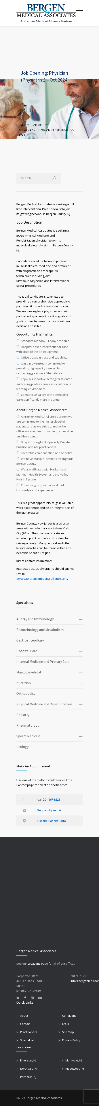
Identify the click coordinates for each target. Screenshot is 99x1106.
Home (20, 125)
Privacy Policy (71, 1040)
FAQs (65, 1024)
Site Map (68, 1032)
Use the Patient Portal (52, 821)
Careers (37, 125)
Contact (25, 1024)
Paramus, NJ (28, 1077)
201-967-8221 (51, 800)
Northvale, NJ (28, 1069)
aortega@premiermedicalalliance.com (41, 579)
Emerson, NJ (28, 1060)
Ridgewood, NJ (74, 1069)
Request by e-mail (49, 810)
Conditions (69, 1016)
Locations (34, 964)
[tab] (49, 619)
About (24, 1016)
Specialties (27, 1040)
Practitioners (28, 1032)
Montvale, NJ (73, 1060)
